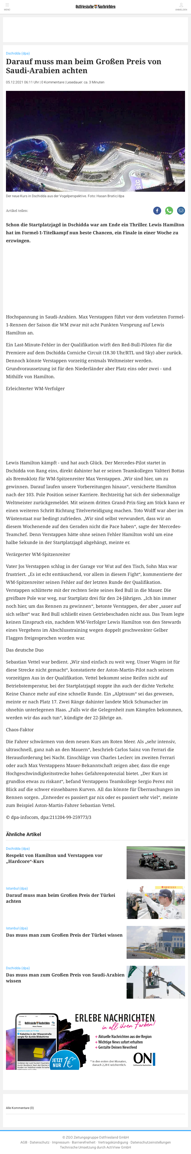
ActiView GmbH (118, 1147)
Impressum (60, 1142)
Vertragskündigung (113, 1142)
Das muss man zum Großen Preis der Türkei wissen (64, 935)
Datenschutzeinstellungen (151, 1142)
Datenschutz (39, 1142)
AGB (23, 1142)
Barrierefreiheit (84, 1142)
